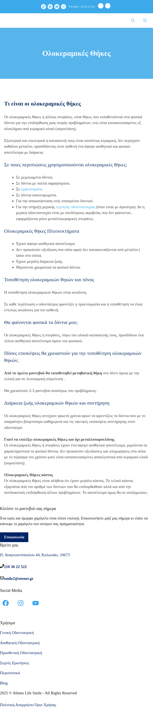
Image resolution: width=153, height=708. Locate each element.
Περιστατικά (10, 673)
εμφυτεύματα (31, 189)
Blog (4, 683)
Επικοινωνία (14, 537)
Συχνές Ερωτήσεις (14, 663)
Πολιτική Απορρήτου (17, 705)
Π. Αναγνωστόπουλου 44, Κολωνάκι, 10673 (35, 555)
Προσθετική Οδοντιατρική (21, 653)
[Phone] (100, 6)
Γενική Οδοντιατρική (17, 632)
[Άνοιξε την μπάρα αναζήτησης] (133, 20)
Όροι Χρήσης (45, 705)
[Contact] (108, 6)
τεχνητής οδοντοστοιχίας (75, 207)
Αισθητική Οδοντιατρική (20, 643)
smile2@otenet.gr (19, 578)
